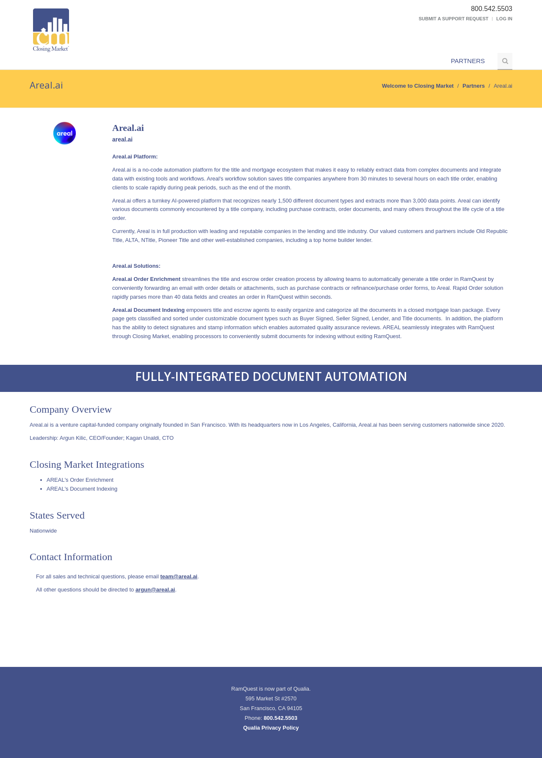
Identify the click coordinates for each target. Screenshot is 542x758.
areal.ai (122, 139)
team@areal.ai (178, 576)
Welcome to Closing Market (418, 86)
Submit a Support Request (454, 18)
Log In (504, 18)
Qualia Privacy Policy (271, 728)
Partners (468, 60)
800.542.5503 (281, 718)
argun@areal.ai (155, 589)
